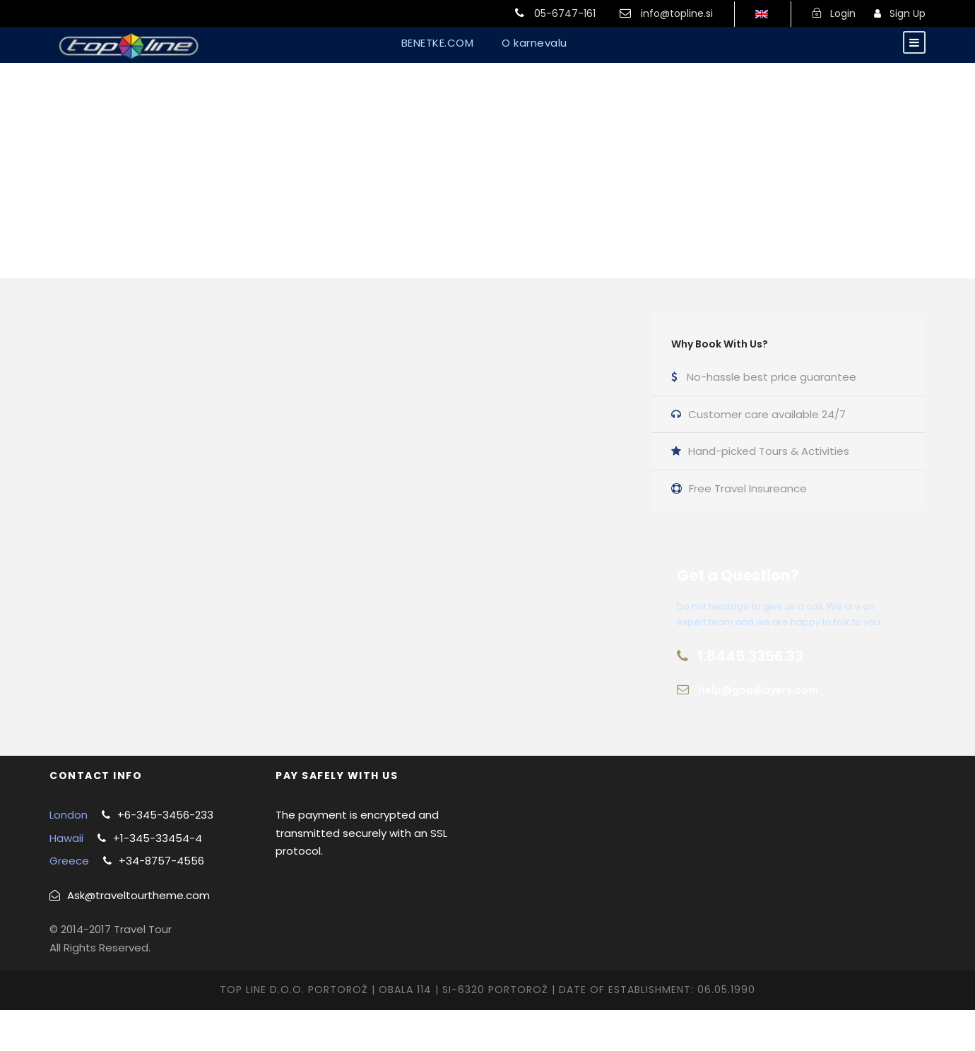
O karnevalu (534, 42)
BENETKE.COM (437, 42)
